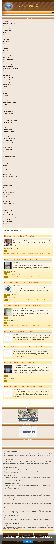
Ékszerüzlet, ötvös (7, 88)
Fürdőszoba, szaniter (8, 118)
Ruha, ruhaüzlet (6, 190)
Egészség (5, 86)
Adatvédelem (41, 535)
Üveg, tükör (5, 212)
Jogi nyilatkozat (26, 535)
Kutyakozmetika (6, 160)
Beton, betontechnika (8, 66)
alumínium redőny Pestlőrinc (15, 325)
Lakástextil (5, 165)
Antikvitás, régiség (7, 28)
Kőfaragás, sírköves (7, 149)
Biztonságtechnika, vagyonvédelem (11, 68)
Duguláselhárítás (7, 84)
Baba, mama (6, 57)
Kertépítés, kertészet (8, 145)
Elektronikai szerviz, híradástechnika (11, 91)
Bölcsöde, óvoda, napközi (9, 70)
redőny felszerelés (25, 300)
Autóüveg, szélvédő (7, 52)
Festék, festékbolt (7, 109)
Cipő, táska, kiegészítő (8, 77)
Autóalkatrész (6, 32)
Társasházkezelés (7, 205)
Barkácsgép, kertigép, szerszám (10, 64)
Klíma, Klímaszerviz (7, 147)
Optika (4, 181)
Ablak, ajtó (5, 21)
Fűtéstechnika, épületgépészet (10, 120)
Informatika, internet (8, 133)
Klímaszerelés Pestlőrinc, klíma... (11, 515)
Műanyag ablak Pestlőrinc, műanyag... (12, 507)
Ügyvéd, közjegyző (7, 210)
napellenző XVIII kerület (45, 253)
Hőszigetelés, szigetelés (8, 131)
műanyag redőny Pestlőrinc (14, 253)
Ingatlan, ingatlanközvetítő (9, 136)
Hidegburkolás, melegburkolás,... (11, 475)
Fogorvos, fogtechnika (8, 111)
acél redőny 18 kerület (44, 325)
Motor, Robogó (6, 169)
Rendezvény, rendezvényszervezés (11, 187)
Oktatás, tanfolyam (7, 178)
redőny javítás (36, 253)
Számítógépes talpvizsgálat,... (11, 451)
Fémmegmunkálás (7, 106)
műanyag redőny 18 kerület (14, 276)
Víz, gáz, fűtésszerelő (8, 221)
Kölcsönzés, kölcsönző (8, 151)
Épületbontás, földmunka (9, 97)
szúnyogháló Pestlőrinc (38, 276)
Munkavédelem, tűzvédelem (9, 172)
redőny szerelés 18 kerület (14, 300)
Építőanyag (5, 95)
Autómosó (5, 43)
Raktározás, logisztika (8, 185)
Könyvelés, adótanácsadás (9, 156)
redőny (23, 276)
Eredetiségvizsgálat (7, 100)
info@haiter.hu (11, 323)
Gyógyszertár (6, 127)
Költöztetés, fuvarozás (8, 154)
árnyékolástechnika (26, 325)
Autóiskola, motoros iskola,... (10, 499)
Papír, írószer (6, 183)
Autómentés (6, 41)
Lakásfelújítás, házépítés (8, 163)
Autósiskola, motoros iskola (9, 46)
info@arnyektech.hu (12, 381)
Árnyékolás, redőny (7, 30)
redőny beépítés (29, 276)
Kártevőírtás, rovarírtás (8, 142)
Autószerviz (5, 48)
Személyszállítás (7, 199)
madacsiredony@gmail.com (14, 274)
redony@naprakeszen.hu (13, 251)
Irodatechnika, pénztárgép (9, 138)
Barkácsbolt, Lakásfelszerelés (10, 61)
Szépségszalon (6, 201)
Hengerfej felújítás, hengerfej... (11, 467)
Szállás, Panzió (6, 194)
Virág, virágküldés (7, 219)
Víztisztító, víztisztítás (8, 223)
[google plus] (7, 1)
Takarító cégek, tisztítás (8, 203)
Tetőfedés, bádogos (7, 208)
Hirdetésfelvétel (10, 535)
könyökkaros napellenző (27, 253)
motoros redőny (35, 325)
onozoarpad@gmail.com (13, 297)
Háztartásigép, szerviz (8, 129)
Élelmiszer (5, 93)
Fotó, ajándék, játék (7, 115)
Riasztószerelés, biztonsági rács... (11, 483)
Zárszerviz (5, 226)
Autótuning (5, 50)
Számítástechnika (7, 196)
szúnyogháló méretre (35, 300)
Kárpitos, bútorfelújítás (8, 140)
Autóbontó (5, 34)
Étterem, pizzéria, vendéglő (9, 102)
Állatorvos (5, 25)
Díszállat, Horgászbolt (8, 82)
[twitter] (5, 1)
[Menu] (52, 12)
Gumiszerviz (6, 124)
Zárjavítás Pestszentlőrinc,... (10, 492)
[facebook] (3, 1)
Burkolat (5, 73)
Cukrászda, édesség (7, 79)
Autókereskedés (7, 39)
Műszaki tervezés (7, 174)
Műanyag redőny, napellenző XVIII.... (12, 523)
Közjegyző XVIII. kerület (9, 459)
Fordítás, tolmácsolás (8, 113)
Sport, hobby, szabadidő (8, 192)
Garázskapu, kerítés (7, 122)
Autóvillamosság (7, 55)
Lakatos (5, 167)
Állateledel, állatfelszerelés (9, 23)
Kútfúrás (5, 158)
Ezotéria (5, 104)
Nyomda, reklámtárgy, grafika (10, 176)
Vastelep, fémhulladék (8, 214)
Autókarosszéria (7, 37)
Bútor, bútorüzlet (7, 75)
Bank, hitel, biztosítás (8, 59)
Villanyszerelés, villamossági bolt (10, 217)
